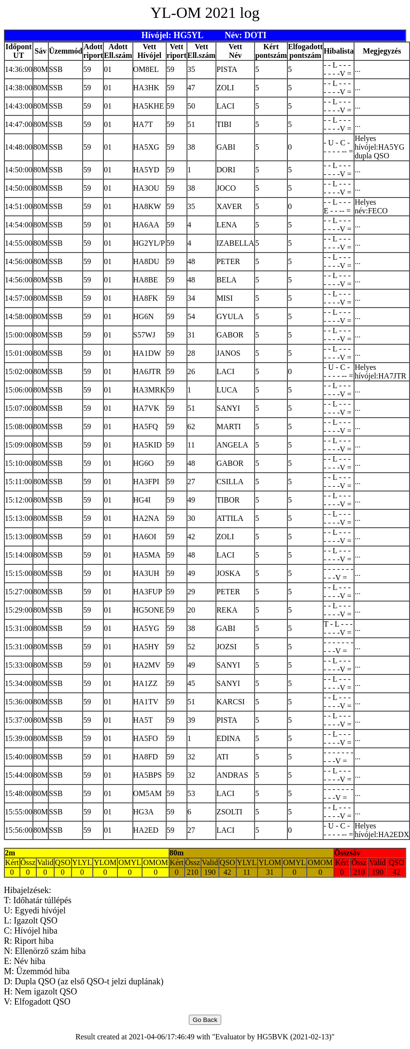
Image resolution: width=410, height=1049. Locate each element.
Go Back (205, 1019)
